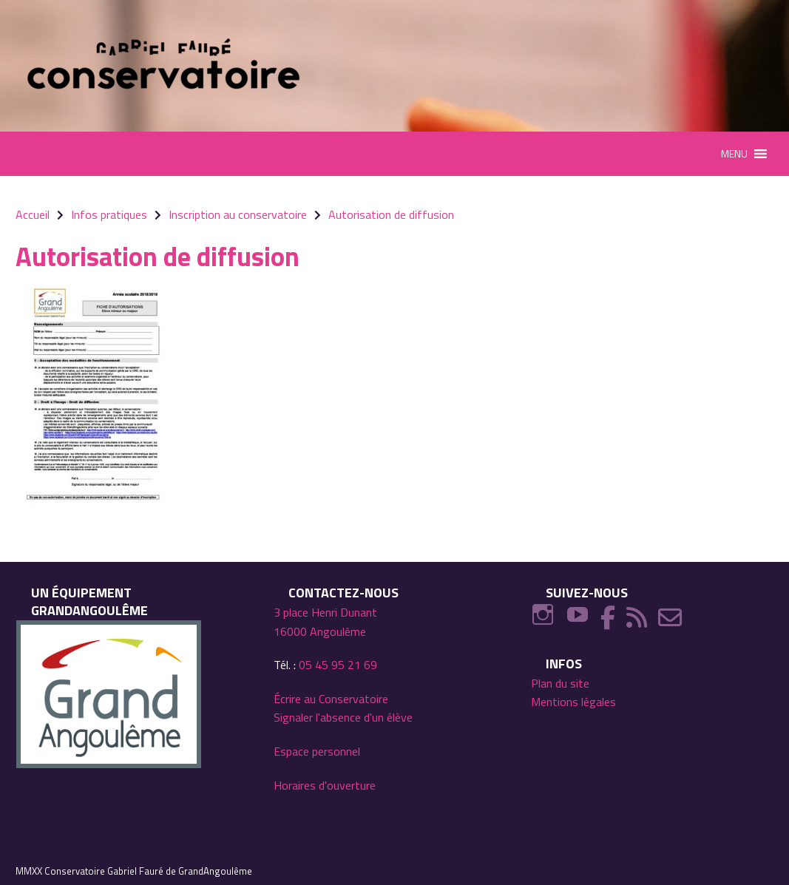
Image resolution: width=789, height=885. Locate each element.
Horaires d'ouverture (325, 785)
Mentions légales (573, 702)
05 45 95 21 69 (338, 665)
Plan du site (560, 683)
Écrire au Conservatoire (331, 699)
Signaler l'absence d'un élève (343, 717)
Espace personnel (317, 751)
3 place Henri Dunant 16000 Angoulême (325, 621)
